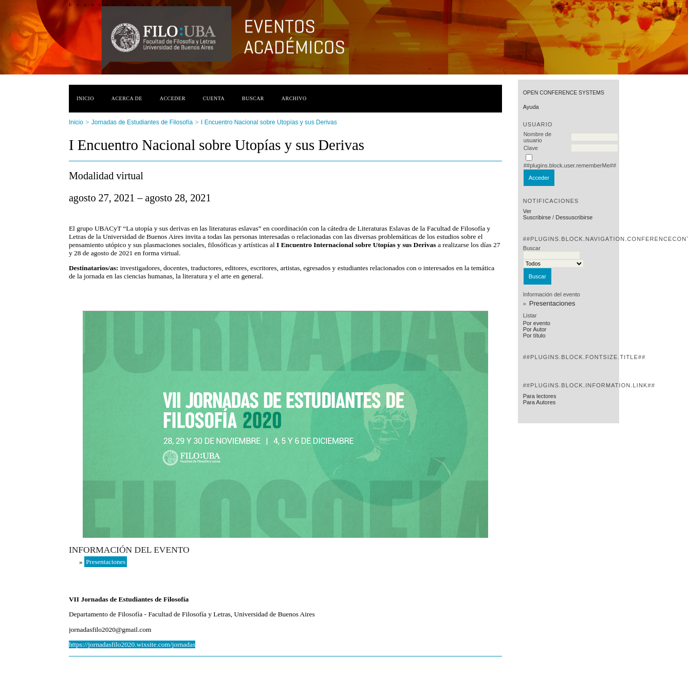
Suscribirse (537, 217)
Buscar (253, 98)
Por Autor (535, 329)
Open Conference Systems (563, 93)
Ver (527, 211)
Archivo (294, 98)
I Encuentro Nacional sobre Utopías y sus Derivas (269, 122)
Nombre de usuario (537, 137)
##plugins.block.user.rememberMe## (570, 165)
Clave (531, 148)
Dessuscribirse (573, 217)
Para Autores (539, 402)
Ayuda (531, 107)
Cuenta (214, 98)
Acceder (172, 98)
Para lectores (539, 396)
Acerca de (126, 98)
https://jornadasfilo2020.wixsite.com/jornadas (132, 644)
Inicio (85, 98)
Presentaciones (552, 303)
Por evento (536, 323)
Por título (534, 335)
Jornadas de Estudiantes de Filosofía (142, 122)
